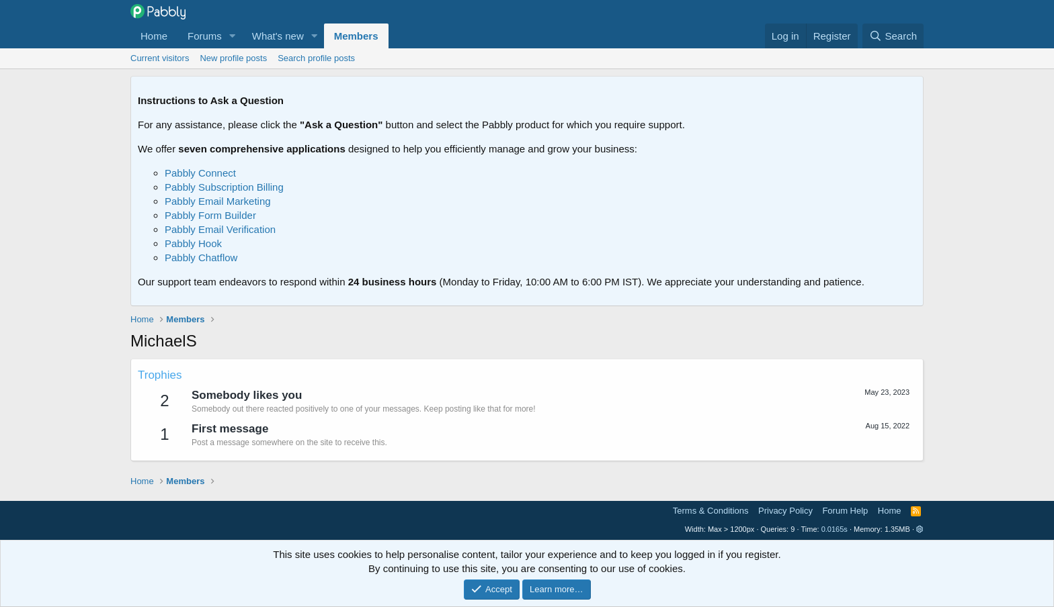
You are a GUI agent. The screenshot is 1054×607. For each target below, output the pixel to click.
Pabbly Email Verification (220, 229)
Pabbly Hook (193, 243)
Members (356, 36)
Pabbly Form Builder (210, 215)
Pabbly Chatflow (201, 257)
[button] (232, 36)
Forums (205, 36)
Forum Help (845, 511)
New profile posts (233, 58)
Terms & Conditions (711, 511)
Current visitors (159, 58)
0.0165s (834, 529)
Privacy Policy (785, 511)
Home (153, 36)
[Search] (893, 36)
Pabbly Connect (200, 173)
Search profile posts (316, 58)
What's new (278, 36)
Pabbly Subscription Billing (224, 187)
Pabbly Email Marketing (218, 201)
